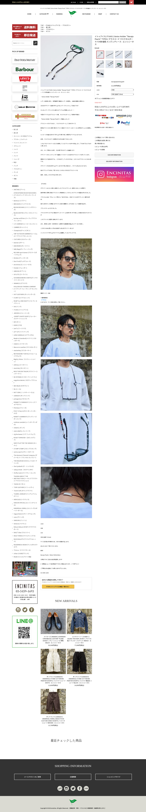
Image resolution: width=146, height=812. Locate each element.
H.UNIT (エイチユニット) (22, 298)
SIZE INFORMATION (114, 155)
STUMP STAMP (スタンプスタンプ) (25, 449)
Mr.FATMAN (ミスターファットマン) (25, 377)
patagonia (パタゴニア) (21, 399)
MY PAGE (73, 2)
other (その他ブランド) (21, 553)
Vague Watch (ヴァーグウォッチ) (24, 514)
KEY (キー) (17, 322)
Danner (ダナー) (19, 243)
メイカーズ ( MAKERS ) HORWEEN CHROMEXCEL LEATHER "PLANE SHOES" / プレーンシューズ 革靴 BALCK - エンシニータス (53, 640)
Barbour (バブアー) (20, 201)
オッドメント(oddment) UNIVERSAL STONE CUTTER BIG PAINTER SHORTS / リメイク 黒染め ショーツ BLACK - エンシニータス (79, 680)
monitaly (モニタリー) (21, 368)
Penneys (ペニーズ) (20, 408)
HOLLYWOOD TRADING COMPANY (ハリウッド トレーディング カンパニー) (25, 289)
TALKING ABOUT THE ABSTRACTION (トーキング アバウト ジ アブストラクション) (26, 478)
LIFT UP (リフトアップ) (21, 332)
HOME (29, 14)
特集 (15, 179)
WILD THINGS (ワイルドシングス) (24, 536)
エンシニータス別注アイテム (23, 136)
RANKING (59, 14)
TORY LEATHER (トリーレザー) (24, 487)
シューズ (16, 159)
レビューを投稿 (100, 150)
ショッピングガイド (113, 777)
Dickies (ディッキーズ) (21, 258)
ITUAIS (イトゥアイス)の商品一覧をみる (58, 586)
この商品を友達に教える (102, 140)
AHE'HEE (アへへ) (19, 189)
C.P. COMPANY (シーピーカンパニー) (25, 224)
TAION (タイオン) (19, 484)
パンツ (16, 156)
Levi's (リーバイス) (20, 328)
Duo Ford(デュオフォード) (22, 261)
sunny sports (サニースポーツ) (24, 452)
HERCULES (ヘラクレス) (21, 499)
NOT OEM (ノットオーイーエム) (24, 392)
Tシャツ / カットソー (20, 143)
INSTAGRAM (86, 14)
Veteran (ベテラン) (20, 524)
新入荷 (48, 27)
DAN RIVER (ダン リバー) (21, 246)
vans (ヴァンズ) (19, 517)
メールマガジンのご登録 (32, 777)
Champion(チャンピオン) (22, 230)
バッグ (16, 166)
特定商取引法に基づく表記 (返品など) (104, 127)
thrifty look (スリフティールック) (25, 473)
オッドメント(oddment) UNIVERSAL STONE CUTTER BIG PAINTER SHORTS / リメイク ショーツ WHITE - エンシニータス (53, 680)
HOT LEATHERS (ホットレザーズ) (24, 294)
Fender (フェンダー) (20, 268)
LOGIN (81, 2)
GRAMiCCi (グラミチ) (20, 283)
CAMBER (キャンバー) (21, 227)
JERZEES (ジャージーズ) (21, 313)
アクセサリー (66, 25)
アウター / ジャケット (20, 139)
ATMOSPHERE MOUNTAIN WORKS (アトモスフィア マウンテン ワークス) (25, 195)
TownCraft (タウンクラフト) (23, 491)
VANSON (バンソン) (20, 520)
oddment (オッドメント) (22, 396)
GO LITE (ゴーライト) (20, 274)
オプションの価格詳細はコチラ (105, 98)
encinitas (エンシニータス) (22, 265)
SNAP (100, 14)
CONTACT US (114, 14)
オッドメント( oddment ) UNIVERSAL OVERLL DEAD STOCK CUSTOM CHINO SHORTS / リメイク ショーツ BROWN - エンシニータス (53, 720)
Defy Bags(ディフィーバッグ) (23, 249)
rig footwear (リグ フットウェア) (24, 434)
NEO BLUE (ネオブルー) (21, 386)
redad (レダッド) (19, 428)
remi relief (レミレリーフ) (22, 431)
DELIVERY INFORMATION (114, 161)
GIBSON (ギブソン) (20, 271)
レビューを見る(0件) (101, 146)
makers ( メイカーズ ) (21, 344)
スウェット (17, 146)
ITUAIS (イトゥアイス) (53, 25)
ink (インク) (17, 306)
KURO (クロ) (18, 325)
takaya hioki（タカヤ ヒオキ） (24, 470)
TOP (42, 25)
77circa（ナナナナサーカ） (23, 550)
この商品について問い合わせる (105, 137)
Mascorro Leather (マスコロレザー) (25, 347)
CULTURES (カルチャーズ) (22, 239)
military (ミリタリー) (20, 365)
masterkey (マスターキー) (22, 350)
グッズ (16, 172)
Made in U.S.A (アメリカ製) (22, 557)
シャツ (16, 149)
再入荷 (16, 133)
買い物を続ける (100, 143)
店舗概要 (73, 777)
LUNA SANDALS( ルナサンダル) (24, 335)
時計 (15, 162)
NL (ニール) (17, 389)
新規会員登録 (90, 2)
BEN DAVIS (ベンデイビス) (22, 204)
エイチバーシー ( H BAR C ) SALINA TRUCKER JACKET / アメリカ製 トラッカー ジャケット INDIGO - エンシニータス (79, 640)
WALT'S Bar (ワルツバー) (22, 532)
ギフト (48, 31)
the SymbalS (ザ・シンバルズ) (24, 466)
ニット (16, 152)
